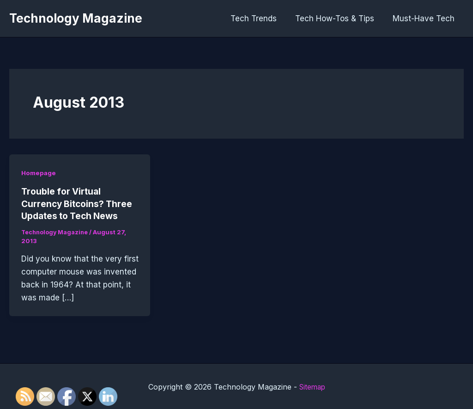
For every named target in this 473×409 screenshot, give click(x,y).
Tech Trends (260, 18)
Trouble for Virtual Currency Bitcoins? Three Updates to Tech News (78, 203)
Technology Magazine (75, 18)
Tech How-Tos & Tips (338, 18)
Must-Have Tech (425, 18)
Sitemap (312, 386)
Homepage (39, 173)
